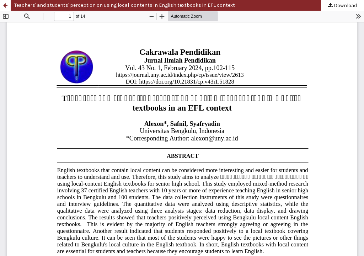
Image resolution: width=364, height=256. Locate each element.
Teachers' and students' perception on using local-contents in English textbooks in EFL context (124, 5)
